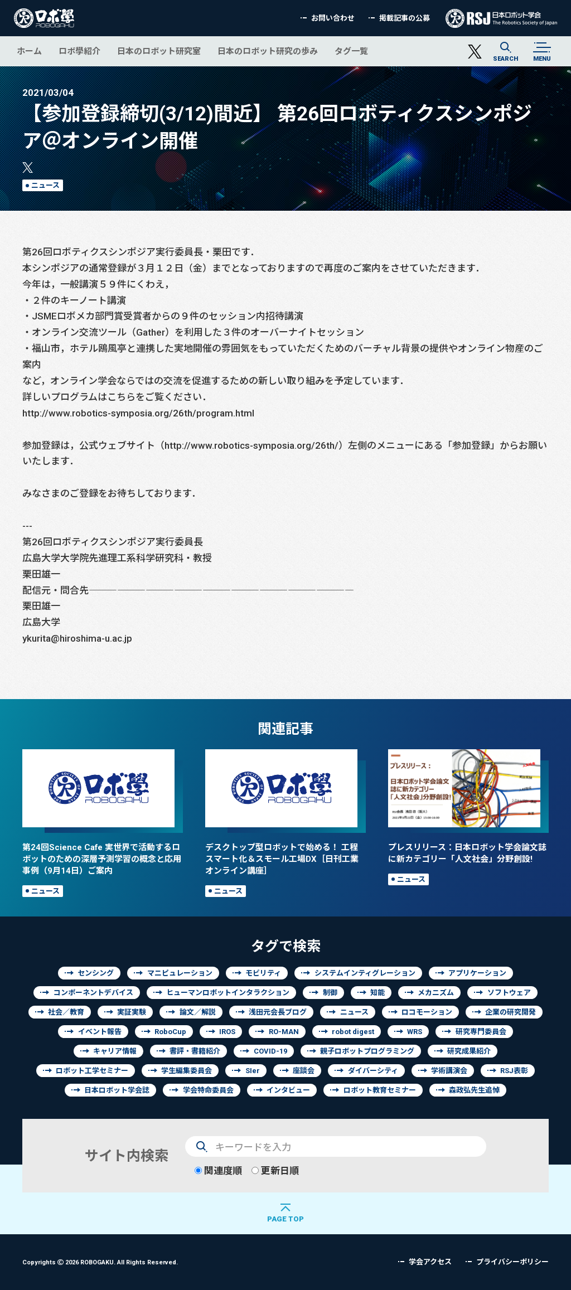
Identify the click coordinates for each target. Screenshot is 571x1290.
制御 (330, 992)
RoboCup (170, 1031)
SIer (252, 1070)
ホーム (29, 51)
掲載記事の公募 (404, 18)
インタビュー (288, 1090)
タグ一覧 (351, 51)
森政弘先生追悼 (474, 1090)
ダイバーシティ (373, 1070)
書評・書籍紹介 (195, 1051)
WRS (414, 1031)
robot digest (353, 1031)
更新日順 (275, 1170)
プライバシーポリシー (512, 1261)
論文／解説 (198, 1012)
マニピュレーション (179, 973)
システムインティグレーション (364, 973)
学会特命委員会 (208, 1090)
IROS (227, 1031)
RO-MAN (284, 1031)
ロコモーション (426, 1012)
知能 (377, 992)
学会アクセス (430, 1261)
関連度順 (218, 1170)
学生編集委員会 (186, 1070)
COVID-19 (270, 1051)
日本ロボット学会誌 (116, 1090)
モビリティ (263, 973)
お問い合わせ (333, 18)
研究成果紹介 (469, 1051)
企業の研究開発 (510, 1012)
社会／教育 (66, 1012)
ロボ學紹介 (79, 51)
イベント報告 (100, 1031)
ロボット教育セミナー (379, 1090)
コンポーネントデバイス (93, 992)
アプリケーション (477, 973)
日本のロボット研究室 (159, 51)
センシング (96, 973)
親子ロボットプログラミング (367, 1051)
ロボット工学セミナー (92, 1070)
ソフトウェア (509, 992)
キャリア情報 (115, 1051)
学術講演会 (449, 1070)
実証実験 (131, 1012)
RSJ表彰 (514, 1070)
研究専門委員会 (481, 1031)
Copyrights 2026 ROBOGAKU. (100, 1262)
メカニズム (436, 992)
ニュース (45, 185)
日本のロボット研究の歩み (267, 51)
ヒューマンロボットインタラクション (227, 992)
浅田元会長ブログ (278, 1012)
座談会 (303, 1070)
